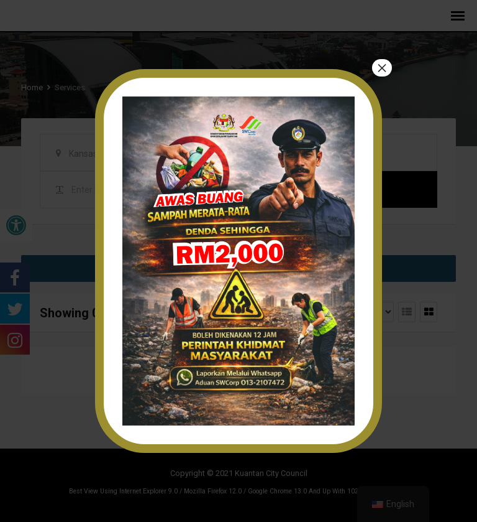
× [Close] (382, 68)
